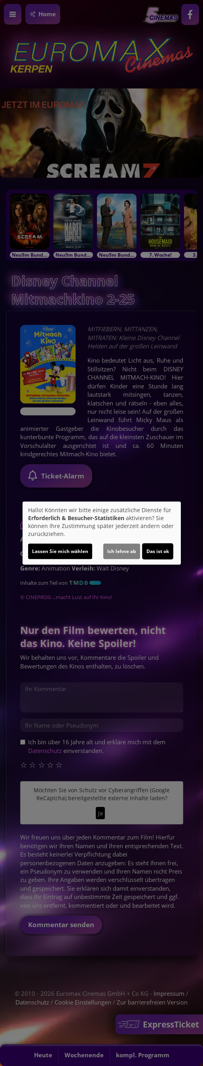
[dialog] (102, 533)
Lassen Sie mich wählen (60, 551)
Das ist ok (157, 551)
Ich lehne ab (121, 551)
